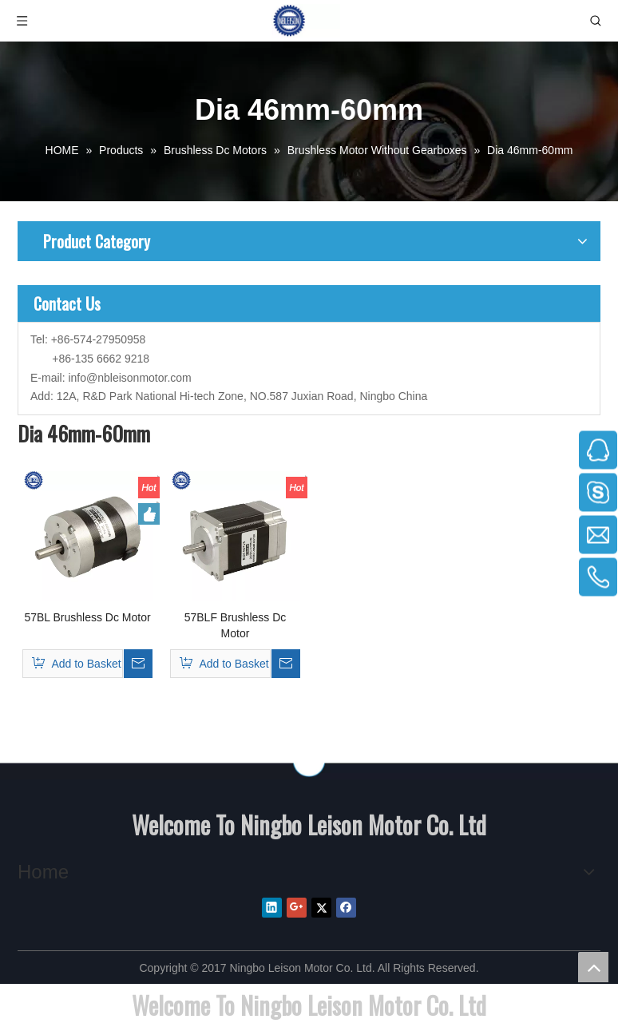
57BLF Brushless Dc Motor (235, 625)
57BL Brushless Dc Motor (87, 617)
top (593, 967)
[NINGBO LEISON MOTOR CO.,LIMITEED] (309, 763)
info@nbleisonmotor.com (129, 377)
